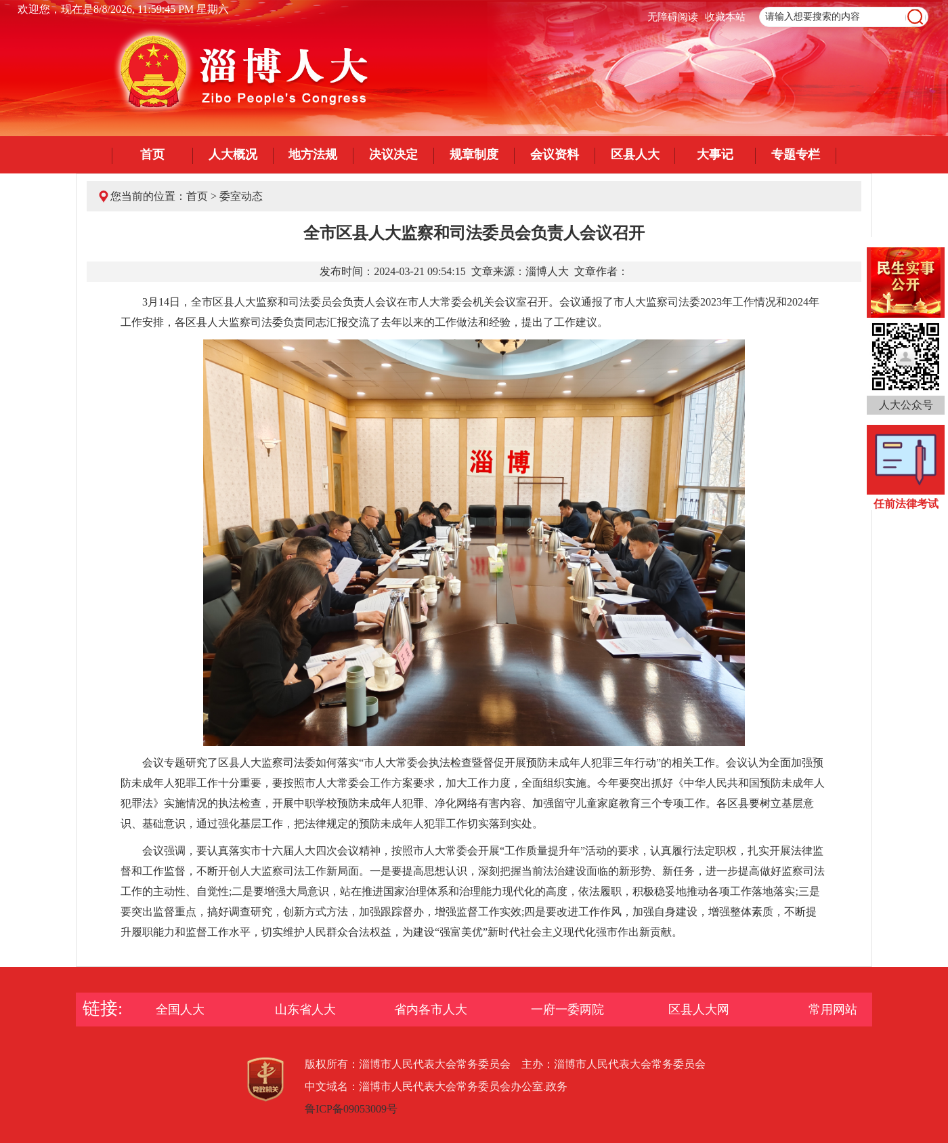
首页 (152, 154)
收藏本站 (725, 17)
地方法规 (312, 154)
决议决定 (393, 154)
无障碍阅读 (672, 17)
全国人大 (180, 1009)
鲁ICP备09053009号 (351, 1109)
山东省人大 (305, 1009)
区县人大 (635, 154)
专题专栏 (795, 154)
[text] (843, 17)
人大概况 (233, 154)
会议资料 (554, 154)
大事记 (715, 154)
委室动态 (241, 196)
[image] (915, 17)
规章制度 (474, 154)
